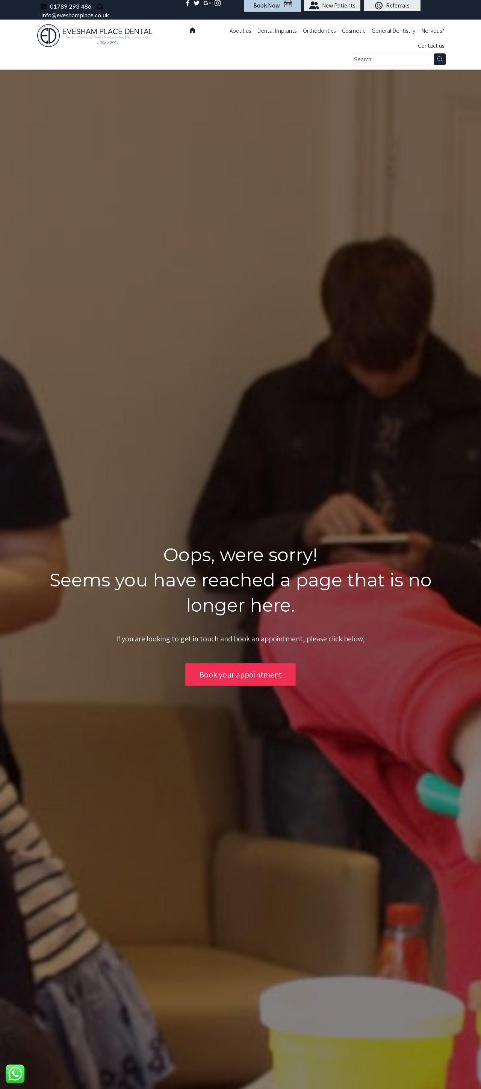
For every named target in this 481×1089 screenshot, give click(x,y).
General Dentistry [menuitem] (393, 31)
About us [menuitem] (240, 31)
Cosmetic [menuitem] (353, 31)
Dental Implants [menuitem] (276, 31)
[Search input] (391, 59)
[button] (332, 5)
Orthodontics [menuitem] (319, 31)
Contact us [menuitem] (431, 46)
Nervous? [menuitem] (433, 31)
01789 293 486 (70, 6)
